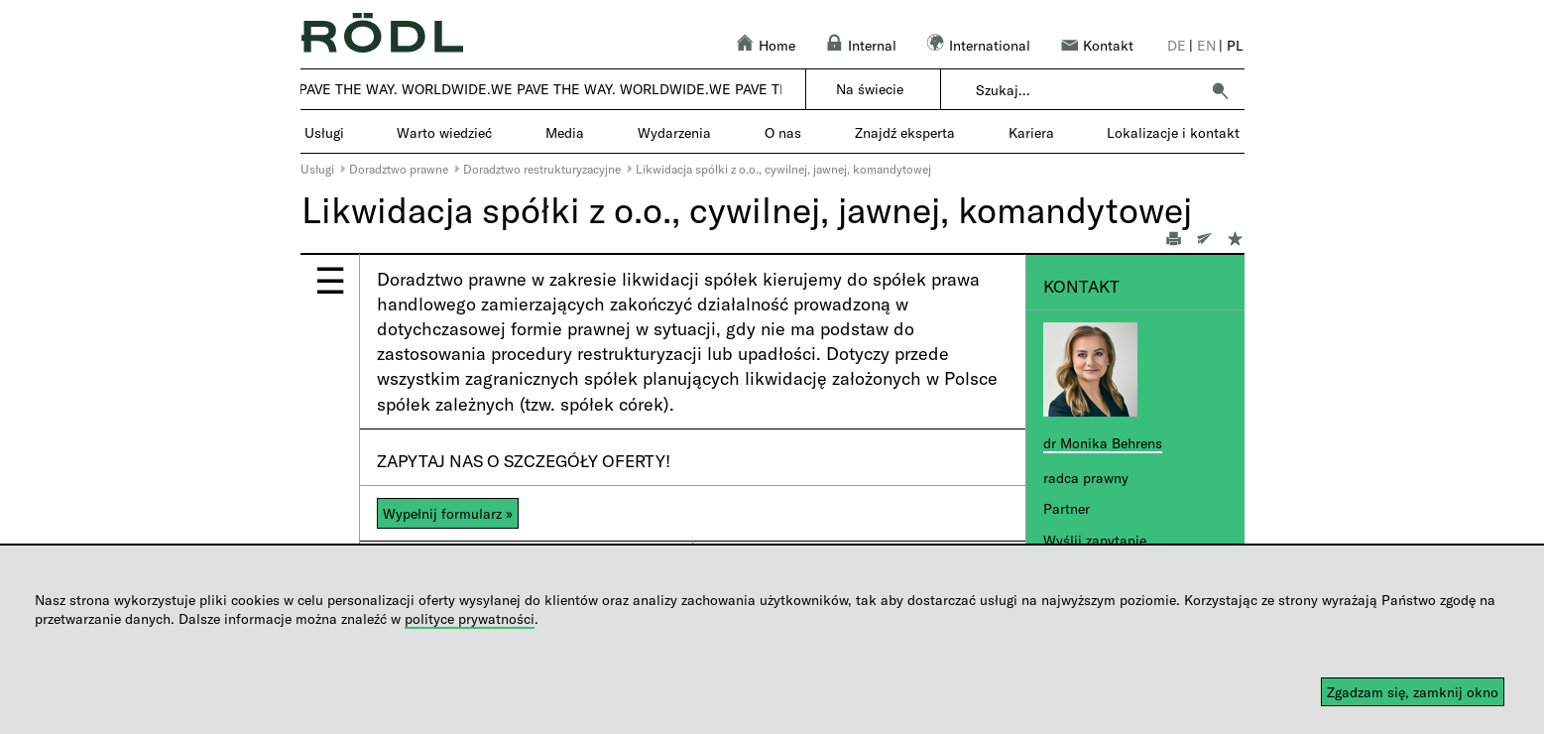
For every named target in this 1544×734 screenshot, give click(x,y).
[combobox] (1087, 90)
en (1206, 45)
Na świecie (869, 88)
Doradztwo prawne (398, 169)
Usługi (317, 169)
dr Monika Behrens (1102, 442)
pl (1235, 45)
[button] (1220, 90)
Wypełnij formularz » (448, 513)
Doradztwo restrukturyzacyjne (542, 169)
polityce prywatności (469, 618)
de (1176, 45)
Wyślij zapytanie (1094, 540)
